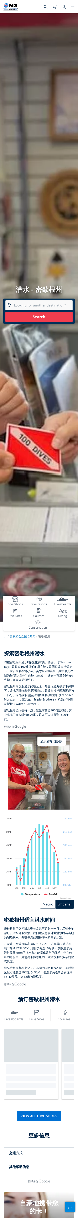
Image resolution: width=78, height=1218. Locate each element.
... (7, 636)
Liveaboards (14, 1014)
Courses (64, 1014)
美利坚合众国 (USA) (22, 636)
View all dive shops (39, 1116)
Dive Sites (37, 1014)
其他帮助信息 (19, 1167)
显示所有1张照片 (51, 741)
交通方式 (15, 1153)
